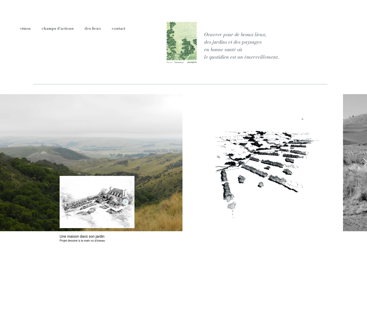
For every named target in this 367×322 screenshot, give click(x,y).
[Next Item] (125, 202)
